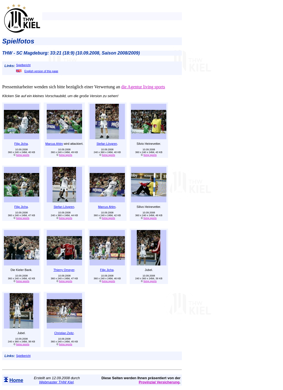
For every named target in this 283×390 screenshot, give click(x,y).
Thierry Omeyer (63, 270)
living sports (22, 155)
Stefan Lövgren (106, 143)
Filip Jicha (21, 143)
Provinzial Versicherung (159, 382)
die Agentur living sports (143, 86)
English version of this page (37, 71)
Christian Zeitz (64, 333)
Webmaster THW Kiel (56, 382)
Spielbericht (23, 65)
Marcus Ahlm (54, 143)
